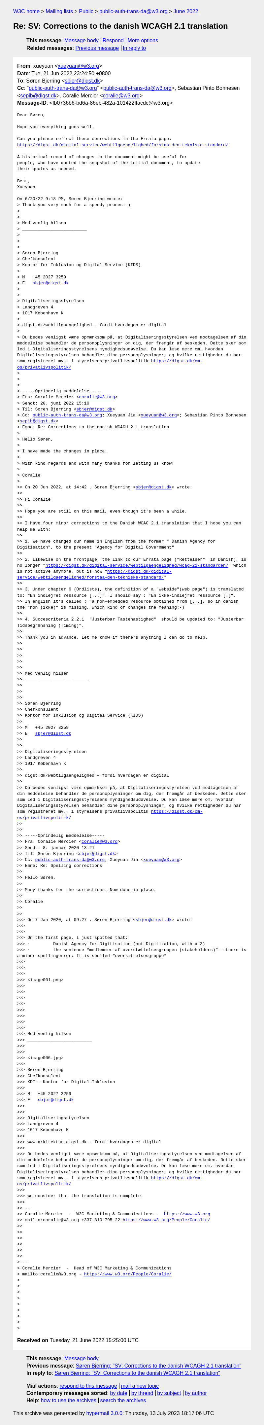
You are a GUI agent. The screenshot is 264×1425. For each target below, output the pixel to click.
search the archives (123, 1400)
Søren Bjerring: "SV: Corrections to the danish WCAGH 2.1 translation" (158, 1366)
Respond (113, 40)
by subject (169, 1393)
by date (118, 1393)
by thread (142, 1393)
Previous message (97, 48)
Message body (81, 40)
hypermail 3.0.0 (104, 1413)
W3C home (26, 11)
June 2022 (186, 11)
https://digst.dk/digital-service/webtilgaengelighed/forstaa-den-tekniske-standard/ (122, 145)
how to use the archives (68, 1400)
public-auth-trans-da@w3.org (133, 11)
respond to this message (88, 1386)
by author (196, 1393)
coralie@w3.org (121, 95)
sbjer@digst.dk (82, 81)
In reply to (134, 48)
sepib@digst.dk (38, 95)
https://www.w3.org (187, 1214)
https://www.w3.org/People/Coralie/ (166, 1220)
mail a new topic (140, 1386)
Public (86, 11)
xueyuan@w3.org (78, 66)
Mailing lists (59, 11)
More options (143, 40)
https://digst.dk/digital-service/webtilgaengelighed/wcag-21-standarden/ (137, 566)
